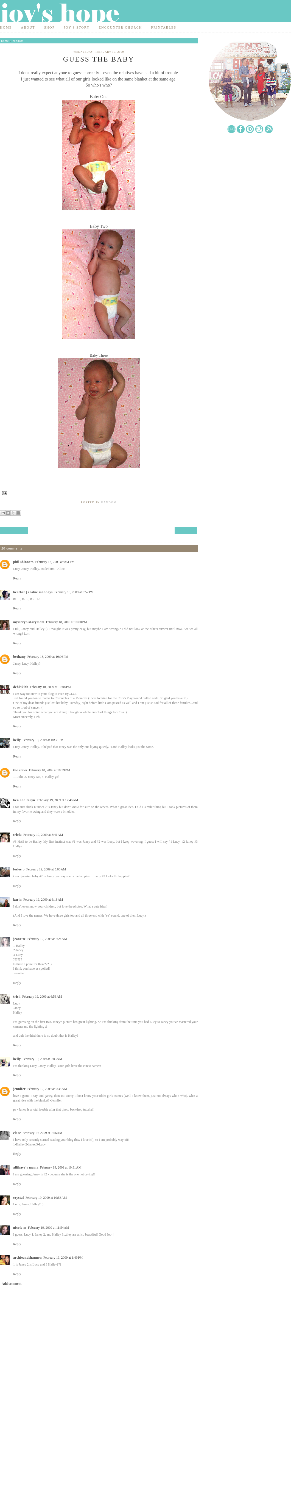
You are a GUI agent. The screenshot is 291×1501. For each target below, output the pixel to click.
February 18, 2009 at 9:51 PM (54, 562)
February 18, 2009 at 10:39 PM (49, 770)
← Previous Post (14, 530)
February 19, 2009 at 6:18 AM (43, 899)
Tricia (17, 835)
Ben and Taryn (24, 800)
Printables (163, 27)
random (18, 40)
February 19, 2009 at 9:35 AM (47, 1089)
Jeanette (19, 939)
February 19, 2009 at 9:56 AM (42, 1133)
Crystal (18, 1198)
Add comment (11, 1284)
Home (6, 27)
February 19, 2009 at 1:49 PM (63, 1257)
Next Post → (185, 530)
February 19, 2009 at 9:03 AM (42, 1059)
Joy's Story (76, 27)
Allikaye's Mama (25, 1167)
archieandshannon (27, 1257)
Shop (49, 27)
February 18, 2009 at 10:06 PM (47, 657)
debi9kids (20, 687)
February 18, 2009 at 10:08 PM (50, 687)
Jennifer (19, 1089)
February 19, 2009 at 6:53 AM (42, 996)
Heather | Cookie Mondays (33, 592)
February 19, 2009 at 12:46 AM (57, 800)
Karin (17, 899)
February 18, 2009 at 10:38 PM (43, 740)
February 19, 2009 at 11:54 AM (48, 1228)
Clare (17, 1133)
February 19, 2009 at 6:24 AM (47, 939)
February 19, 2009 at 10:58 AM (46, 1198)
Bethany (19, 657)
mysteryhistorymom (28, 622)
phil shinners (23, 562)
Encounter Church (120, 27)
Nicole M (19, 1228)
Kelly (17, 740)
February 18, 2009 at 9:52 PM (74, 592)
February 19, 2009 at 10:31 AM (61, 1167)
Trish (17, 996)
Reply (17, 578)
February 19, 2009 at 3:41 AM (43, 835)
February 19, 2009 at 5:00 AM (46, 869)
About (28, 27)
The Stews (20, 770)
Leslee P (19, 869)
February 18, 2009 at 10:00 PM (66, 622)
